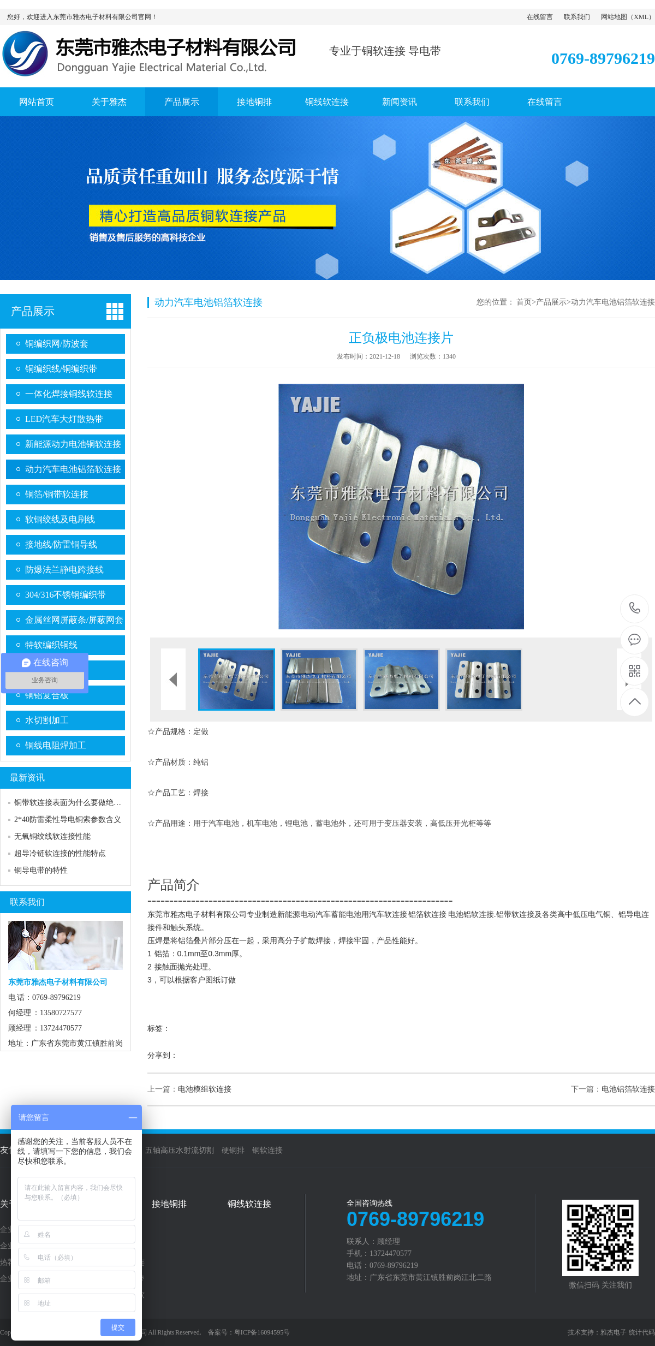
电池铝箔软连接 (628, 1089)
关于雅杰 (109, 101)
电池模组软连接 (204, 1089)
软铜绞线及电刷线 (60, 519)
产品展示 (181, 101)
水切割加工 (47, 720)
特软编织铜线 (51, 645)
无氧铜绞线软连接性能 (52, 836)
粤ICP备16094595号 (262, 1332)
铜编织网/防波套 (56, 343)
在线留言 (540, 17)
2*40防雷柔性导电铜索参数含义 (67, 819)
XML (641, 17)
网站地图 (614, 17)
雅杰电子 (613, 1332)
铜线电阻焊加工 (55, 745)
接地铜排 (254, 101)
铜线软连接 (327, 101)
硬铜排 (233, 1150)
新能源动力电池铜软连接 (73, 444)
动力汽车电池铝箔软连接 (73, 469)
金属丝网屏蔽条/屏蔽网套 (74, 619)
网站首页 (36, 101)
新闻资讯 (399, 101)
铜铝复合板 (47, 695)
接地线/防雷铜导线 (61, 544)
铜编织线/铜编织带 (61, 368)
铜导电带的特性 (41, 870)
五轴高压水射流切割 (179, 1150)
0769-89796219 (635, 608)
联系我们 (577, 17)
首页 (524, 302)
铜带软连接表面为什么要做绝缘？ (71, 803)
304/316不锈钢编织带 (65, 594)
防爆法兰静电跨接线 (64, 569)
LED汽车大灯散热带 (64, 419)
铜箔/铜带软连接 (56, 494)
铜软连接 (267, 1150)
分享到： (162, 1055)
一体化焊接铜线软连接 (68, 393)
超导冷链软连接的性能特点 (60, 853)
